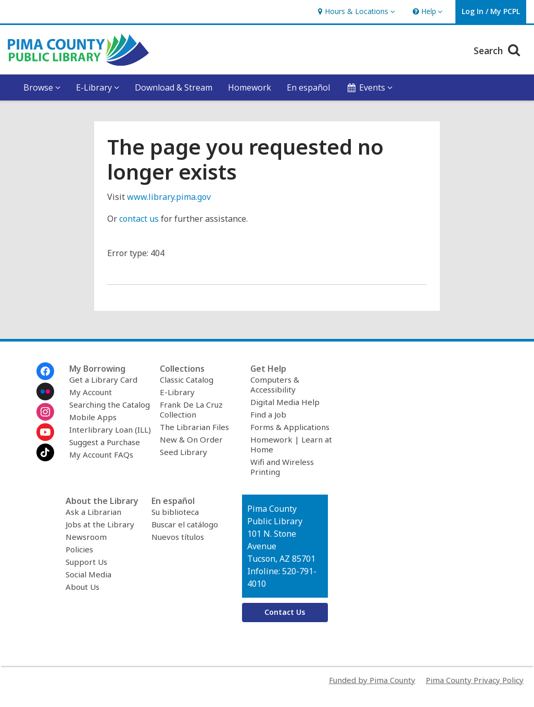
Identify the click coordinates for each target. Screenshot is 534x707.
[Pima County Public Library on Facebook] (45, 371)
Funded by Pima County (372, 680)
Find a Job (268, 414)
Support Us (86, 562)
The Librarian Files (194, 427)
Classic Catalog (186, 379)
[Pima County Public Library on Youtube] (45, 432)
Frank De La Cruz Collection (191, 409)
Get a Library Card (103, 379)
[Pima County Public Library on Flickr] (45, 391)
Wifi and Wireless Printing (282, 467)
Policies (79, 549)
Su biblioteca (175, 512)
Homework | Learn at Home (291, 444)
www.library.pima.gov (169, 197)
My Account (90, 392)
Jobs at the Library (100, 524)
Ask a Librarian (93, 512)
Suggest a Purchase (104, 442)
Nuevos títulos (177, 537)
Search (498, 49)
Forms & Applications (289, 427)
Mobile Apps (93, 417)
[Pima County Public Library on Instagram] (45, 412)
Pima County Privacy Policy (475, 680)
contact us (139, 218)
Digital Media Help (285, 402)
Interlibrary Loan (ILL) (110, 429)
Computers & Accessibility (274, 384)
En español (308, 87)
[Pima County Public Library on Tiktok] (45, 452)
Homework (249, 87)
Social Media (88, 574)
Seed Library (183, 452)
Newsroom (86, 537)
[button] (355, 11)
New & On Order (191, 439)
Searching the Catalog (109, 404)
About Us (82, 587)
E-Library (177, 392)
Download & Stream (173, 87)
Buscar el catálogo (184, 524)
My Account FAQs (101, 454)
